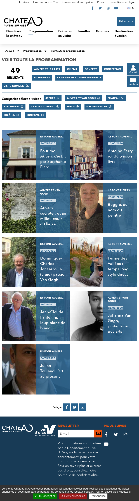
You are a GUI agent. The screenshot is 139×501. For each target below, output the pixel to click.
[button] (15, 33)
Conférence (113, 69)
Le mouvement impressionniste (79, 77)
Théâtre (9, 115)
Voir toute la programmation (68, 51)
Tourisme (33, 115)
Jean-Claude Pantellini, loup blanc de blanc (52, 320)
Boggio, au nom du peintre (118, 210)
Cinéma (72, 69)
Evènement (42, 77)
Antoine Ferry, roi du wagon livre (120, 156)
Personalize (98, 496)
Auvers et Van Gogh (81, 98)
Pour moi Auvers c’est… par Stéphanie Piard (53, 159)
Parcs (71, 106)
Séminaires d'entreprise (77, 2)
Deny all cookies (73, 496)
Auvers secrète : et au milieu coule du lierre (53, 216)
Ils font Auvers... (43, 106)
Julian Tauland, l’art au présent (51, 371)
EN (132, 8)
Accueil (9, 51)
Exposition (11, 106)
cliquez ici (125, 491)
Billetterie (126, 21)
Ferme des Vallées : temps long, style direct (118, 266)
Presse (101, 2)
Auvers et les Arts (47, 69)
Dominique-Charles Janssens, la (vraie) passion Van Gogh (53, 269)
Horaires (23, 2)
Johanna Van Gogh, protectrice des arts (119, 323)
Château (113, 98)
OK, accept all (45, 496)
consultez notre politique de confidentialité (78, 472)
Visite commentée (16, 86)
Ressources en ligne (122, 2)
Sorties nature (96, 106)
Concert (90, 69)
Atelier (50, 98)
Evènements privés (45, 2)
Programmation (32, 51)
